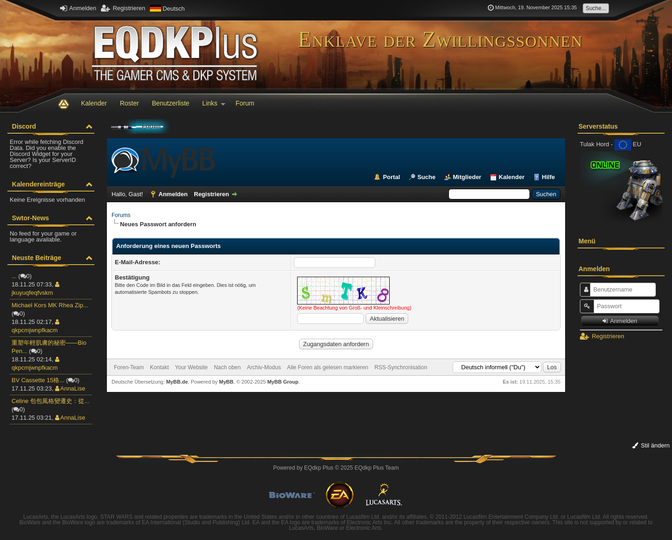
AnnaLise (70, 388)
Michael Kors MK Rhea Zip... (50, 305)
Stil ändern (651, 445)
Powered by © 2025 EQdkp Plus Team (335, 468)
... (14, 276)
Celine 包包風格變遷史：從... (50, 400)
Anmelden (78, 8)
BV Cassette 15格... (38, 380)
